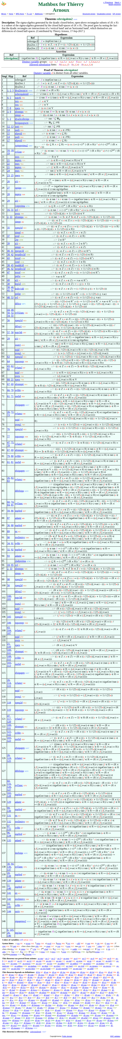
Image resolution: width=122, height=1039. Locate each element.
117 (9, 718)
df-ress (62, 1008)
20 (8, 873)
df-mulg (74, 1015)
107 (9, 633)
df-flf (70, 1023)
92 (12, 549)
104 (9, 630)
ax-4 (75, 958)
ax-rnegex (94, 966)
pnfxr (18, 276)
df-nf (110, 972)
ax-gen (66, 958)
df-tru (82, 972)
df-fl (12, 1002)
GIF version (116, 14)
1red (17, 261)
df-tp (29, 980)
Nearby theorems (114, 4)
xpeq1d (19, 227)
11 (8, 885)
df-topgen (26, 1013)
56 (8, 320)
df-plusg (74, 1008)
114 (9, 683)
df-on (54, 985)
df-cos (102, 1005)
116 (9, 784)
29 (8, 200)
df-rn (5, 985)
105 (9, 616)
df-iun (66, 980)
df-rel (84, 982)
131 (9, 815)
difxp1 (18, 326)
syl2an (18, 151)
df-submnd (61, 1015)
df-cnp (99, 1020)
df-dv (70, 1025)
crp (32, 952)
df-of (95, 987)
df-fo (14, 987)
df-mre (104, 1013)
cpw (4, 946)
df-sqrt (12, 1005)
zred (17, 236)
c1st (34, 949)
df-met (17, 1018)
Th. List (29, 14)
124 (9, 758)
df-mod (23, 1002)
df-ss (77, 977)
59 (8, 510)
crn (79, 946)
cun (88, 943)
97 (8, 826)
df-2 (11, 997)
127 (9, 789)
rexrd (17, 258)
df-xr (57, 995)
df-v (21, 977)
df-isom (42, 987)
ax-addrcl (74, 963)
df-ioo (66, 1000)
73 (8, 415)
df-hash (76, 1002)
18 (12, 150)
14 (8, 130)
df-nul (95, 977)
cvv (68, 943)
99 (8, 808)
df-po (30, 982)
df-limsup (36, 1005)
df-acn (16, 995)
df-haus (110, 1020)
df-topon (107, 1018)
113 (9, 665)
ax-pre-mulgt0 (62, 968)
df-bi (38, 972)
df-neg (98, 995)
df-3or (62, 972)
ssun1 (18, 345)
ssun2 (18, 603)
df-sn (12, 980)
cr (55, 949)
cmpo (23, 949)
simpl (18, 232)
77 (8, 436)
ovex (17, 213)
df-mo (11, 975)
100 (9, 596)
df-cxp (91, 1025)
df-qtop (70, 1013)
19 (8, 153)
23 (8, 175)
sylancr (18, 413)
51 (12, 290)
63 (8, 356)
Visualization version (104, 14)
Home (11, 14)
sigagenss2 (20, 921)
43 (8, 258)
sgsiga (18, 187)
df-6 (47, 997)
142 (9, 899)
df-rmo (109, 975)
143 (9, 906)
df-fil (38, 1023)
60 (8, 502)
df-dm (113, 982)
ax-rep (48, 961)
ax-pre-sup (77, 968)
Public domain (67, 1036)
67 (8, 384)
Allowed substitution (40, 64)
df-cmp (6, 1023)
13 (12, 126)
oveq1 (18, 353)
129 (9, 802)
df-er (94, 990)
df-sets (18, 1008)
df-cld (27, 1020)
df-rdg (66, 990)
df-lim (64, 985)
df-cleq (41, 975)
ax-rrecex (107, 966)
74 (12, 502)
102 (9, 793)
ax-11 (19, 961)
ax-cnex (14, 963)
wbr (37, 946)
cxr (98, 949)
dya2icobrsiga (22, 119)
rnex (17, 163)
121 (9, 731)
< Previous (108, 2)
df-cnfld (72, 1018)
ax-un (98, 961)
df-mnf (46, 995)
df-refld (84, 1018)
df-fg (61, 1018)
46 (8, 268)
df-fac (55, 1002)
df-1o (76, 990)
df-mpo (85, 987)
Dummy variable (42, 73)
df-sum (71, 1005)
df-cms (48, 1025)
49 (8, 280)
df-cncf (14, 1025)
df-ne (71, 975)
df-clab (31, 975)
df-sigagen (15, 1028)
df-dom (31, 992)
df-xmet (6, 1018)
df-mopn (39, 1018)
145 (12, 930)
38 (8, 254)
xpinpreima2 (21, 145)
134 (9, 835)
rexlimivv (20, 537)
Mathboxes (38, 14)
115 (9, 685)
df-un (59, 977)
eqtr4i (18, 97)
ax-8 (109, 958)
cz (22, 952)
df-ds (47, 1010)
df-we (66, 982)
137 (9, 869)
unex (17, 175)
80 (12, 456)
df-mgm (24, 1015)
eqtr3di (18, 332)
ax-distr (45, 966)
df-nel (80, 975)
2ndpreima (20, 561)
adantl (18, 840)
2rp (16, 239)
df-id (10, 982)
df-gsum (13, 1013)
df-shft (87, 1002)
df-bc (65, 1002)
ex (16, 531)
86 (12, 510)
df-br (85, 980)
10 (8, 903)
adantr (18, 518)
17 (8, 140)
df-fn (103, 985)
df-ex (101, 972)
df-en (21, 992)
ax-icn (49, 963)
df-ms (102, 1023)
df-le (77, 995)
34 (8, 543)
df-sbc (30, 977)
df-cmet (36, 1025)
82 (12, 478)
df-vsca (6, 1010)
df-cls (47, 1020)
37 (8, 236)
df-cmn (98, 1015)
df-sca (109, 1008)
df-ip (16, 1010)
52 (12, 312)
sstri (17, 126)
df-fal (92, 972)
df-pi (112, 1005)
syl (16, 209)
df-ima (24, 985)
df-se (57, 982)
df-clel (51, 975)
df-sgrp (37, 1015)
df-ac (25, 995)
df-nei (58, 1020)
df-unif (58, 1010)
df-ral (89, 975)
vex (17, 101)
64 (8, 361)
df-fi (74, 992)
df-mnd (48, 1015)
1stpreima (20, 206)
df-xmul (55, 1000)
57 (8, 332)
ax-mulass (32, 966)
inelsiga (19, 853)
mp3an (18, 932)
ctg (79, 952)
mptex (18, 160)
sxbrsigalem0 (22, 94)
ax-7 (100, 958)
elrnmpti (19, 384)
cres (89, 946)
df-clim (48, 1005)
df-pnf (35, 995)
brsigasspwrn (21, 122)
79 (8, 456)
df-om (104, 987)
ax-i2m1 (57, 966)
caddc (74, 949)
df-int (57, 980)
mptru (18, 194)
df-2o (85, 990)
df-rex (99, 975)
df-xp (75, 982)
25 (12, 175)
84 (8, 505)
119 (9, 710)
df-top (95, 1018)
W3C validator (115, 1036)
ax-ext (38, 961)
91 (12, 543)
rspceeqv (19, 361)
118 (9, 702)
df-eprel (20, 982)
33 (11, 217)
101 (9, 599)
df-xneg (31, 1000)
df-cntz (86, 1015)
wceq (28, 943)
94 (12, 864)
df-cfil (24, 1025)
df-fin (53, 992)
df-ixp (12, 992)
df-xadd (43, 1000)
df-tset (26, 1010)
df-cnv (94, 982)
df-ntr (37, 1020)
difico (18, 303)
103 (9, 662)
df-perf (78, 1020)
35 (8, 227)
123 (9, 740)
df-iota (84, 985)
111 (9, 653)
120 (9, 721)
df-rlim (60, 1005)
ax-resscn (26, 963)
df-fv (32, 987)
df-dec (103, 997)
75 (12, 442)
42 (12, 254)
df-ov (63, 987)
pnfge (18, 293)
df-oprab (74, 987)
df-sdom (42, 992)
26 (8, 181)
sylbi (17, 543)
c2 (13, 952)
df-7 (56, 997)
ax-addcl (61, 963)
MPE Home (20, 14)
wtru (38, 943)
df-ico (87, 1000)
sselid (18, 396)
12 (8, 126)
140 (9, 888)
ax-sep (58, 961)
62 (12, 366)
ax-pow (79, 961)
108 (9, 656)
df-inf (92, 992)
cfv (108, 946)
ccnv (69, 946)
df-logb (102, 1025)
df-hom (69, 1010)
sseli (17, 130)
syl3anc (19, 503)
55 (12, 315)
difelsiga (19, 490)
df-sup (83, 992)
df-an (46, 972)
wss (108, 943)
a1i (16, 181)
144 (9, 911)
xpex (17, 108)
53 (12, 297)
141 (9, 893)
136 (9, 866)
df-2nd (12, 990)
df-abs (23, 1005)
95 (12, 565)
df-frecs (34, 990)
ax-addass (18, 966)
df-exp (44, 1002)
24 (8, 170)
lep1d (18, 283)
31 (12, 209)
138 (9, 876)
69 (12, 384)
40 (8, 250)
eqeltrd (18, 510)
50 (8, 312)
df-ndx (40, 1008)
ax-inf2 (109, 961)
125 (9, 761)
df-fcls (80, 1023)
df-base (51, 1008)
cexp (64, 952)
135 (9, 840)
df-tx (16, 1023)
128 (9, 796)
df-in (68, 977)
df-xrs (59, 1013)
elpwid (18, 133)
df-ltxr (67, 995)
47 (8, 272)
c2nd (46, 949)
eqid (17, 349)
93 (8, 556)
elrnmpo (19, 111)
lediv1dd (19, 288)
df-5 (38, 997)
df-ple (37, 1010)
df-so (39, 982)
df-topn (102, 1010)
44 (8, 310)
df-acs (13, 1015)
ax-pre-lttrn (30, 968)
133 (9, 829)
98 (8, 579)
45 (12, 265)
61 (8, 396)
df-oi (102, 992)
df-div (108, 995)
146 (9, 935)
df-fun (94, 985)
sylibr (18, 390)
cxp (58, 946)
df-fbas (51, 1018)
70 (12, 390)
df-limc (59, 1025)
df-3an (72, 972)
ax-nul (68, 961)
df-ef (82, 1005)
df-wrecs (45, 990)
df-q (11, 1000)
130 (9, 810)
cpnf (88, 949)
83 (8, 481)
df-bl (28, 1018)
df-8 (65, 997)
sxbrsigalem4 (35, 1031)
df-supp (23, 990)
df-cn (89, 1020)
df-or (54, 972)
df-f (111, 985)
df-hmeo (27, 1023)
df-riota (53, 987)
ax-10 (10, 961)
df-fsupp (63, 992)
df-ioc (77, 1000)
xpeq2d (19, 579)
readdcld (19, 265)
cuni (14, 946)
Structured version (88, 14)
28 (8, 194)
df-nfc (61, 975)
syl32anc (19, 312)
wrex (59, 943)
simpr (18, 115)
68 (8, 379)
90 (8, 537)
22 (8, 163)
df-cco (80, 1010)
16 (8, 150)
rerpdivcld (20, 254)
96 (8, 832)
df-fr (48, 982)
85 (12, 505)
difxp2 (18, 591)
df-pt (38, 1013)
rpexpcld (19, 250)
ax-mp (40, 958)
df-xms (91, 1023)
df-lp (68, 1020)
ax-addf (90, 968)
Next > (118, 2)
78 (8, 445)
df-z (93, 997)
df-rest (91, 1010)
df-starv (98, 1008)
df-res (14, 985)
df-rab (12, 977)
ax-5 (84, 958)
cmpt (48, 946)
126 (9, 786)
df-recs (56, 990)
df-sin (91, 1005)
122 (9, 734)
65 (8, 369)
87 (8, 518)
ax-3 (59, 958)
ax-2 (53, 958)
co (13, 949)
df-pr (20, 980)
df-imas (82, 1013)
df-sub (87, 995)
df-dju (111, 992)
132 (9, 821)
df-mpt (106, 980)
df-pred (34, 985)
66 (8, 390)
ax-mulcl (87, 963)
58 (12, 332)
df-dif (49, 977)
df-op (38, 980)
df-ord (44, 985)
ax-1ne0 (69, 966)
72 (12, 412)
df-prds (48, 1013)
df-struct (6, 1008)
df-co (104, 982)
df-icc (98, 1000)
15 (8, 133)
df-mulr (86, 1008)
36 (8, 525)
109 (9, 650)
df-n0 (83, 997)
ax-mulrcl (100, 963)
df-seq (33, 1002)
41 (12, 250)
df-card (6, 995)
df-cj (98, 1002)
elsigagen (20, 404)
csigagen (13, 954)
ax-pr (89, 961)
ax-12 (29, 961)
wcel (49, 943)
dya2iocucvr (21, 90)
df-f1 (5, 987)
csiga (97, 952)
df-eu (21, 975)
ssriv (17, 911)
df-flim (59, 1023)
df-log (80, 1025)
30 (8, 864)
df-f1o (23, 987)
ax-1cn (38, 963)
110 (9, 646)
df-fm (48, 1023)
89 (8, 531)
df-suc (73, 985)
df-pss (85, 977)
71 (12, 396)
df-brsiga (29, 1028)
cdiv (4, 952)
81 (12, 462)
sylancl (18, 367)
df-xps (93, 1013)
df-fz (108, 1000)
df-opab (95, 980)
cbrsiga (28, 954)
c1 (63, 949)
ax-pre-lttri (15, 968)
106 (9, 622)
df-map (104, 990)
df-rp (21, 1000)
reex (17, 156)
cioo (43, 952)
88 (12, 525)
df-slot (29, 1008)
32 (8, 549)
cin (98, 943)
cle (109, 949)
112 (9, 659)
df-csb (40, 977)
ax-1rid (81, 966)
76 (8, 429)
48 (8, 297)
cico (54, 952)
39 (8, 243)
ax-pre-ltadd (45, 968)
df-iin (76, 980)
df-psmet (110, 1015)
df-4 (29, 997)
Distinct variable (30, 61)
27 (8, 187)
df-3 (20, 997)
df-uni (47, 980)
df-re (107, 1002)
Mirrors (3, 14)
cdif (78, 943)
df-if (105, 977)
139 (9, 880)
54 (8, 315)
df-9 (74, 997)
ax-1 (47, 958)
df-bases (15, 1020)
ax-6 (92, 958)
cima (100, 946)
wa (18, 943)
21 (8, 160)
